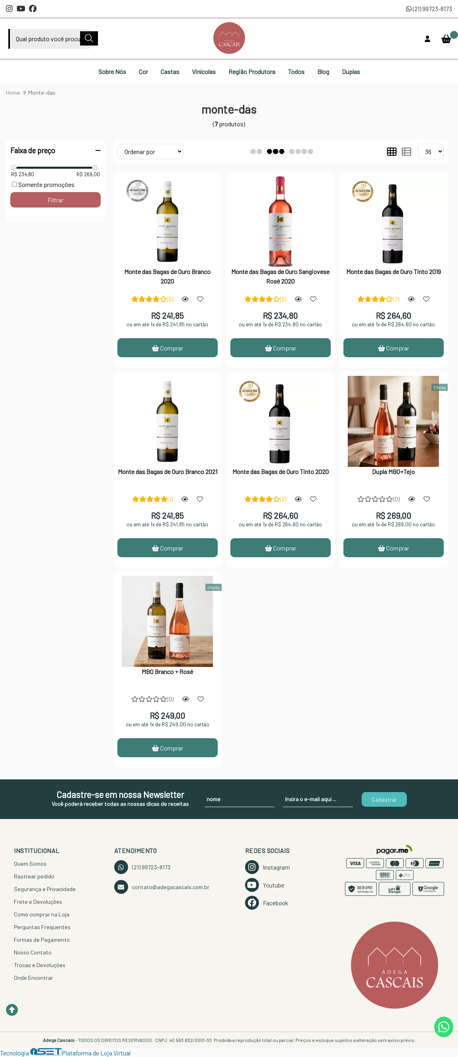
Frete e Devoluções (38, 901)
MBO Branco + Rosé (167, 671)
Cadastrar (384, 799)
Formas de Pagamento (42, 939)
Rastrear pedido (34, 876)
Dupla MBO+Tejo (393, 471)
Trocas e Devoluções (39, 965)
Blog (323, 71)
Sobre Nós (112, 71)
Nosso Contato (33, 952)
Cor (143, 71)
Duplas (351, 71)
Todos (296, 71)
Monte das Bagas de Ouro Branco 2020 (167, 276)
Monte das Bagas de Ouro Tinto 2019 (393, 271)
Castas (170, 71)
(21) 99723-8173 (429, 8)
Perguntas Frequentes (42, 927)
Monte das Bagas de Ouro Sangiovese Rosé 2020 (280, 276)
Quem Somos (30, 863)
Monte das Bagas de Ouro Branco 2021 (167, 471)
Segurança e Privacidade (45, 889)
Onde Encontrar (33, 977)
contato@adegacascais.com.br (161, 887)
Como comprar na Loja (41, 914)
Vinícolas (204, 71)
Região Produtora (251, 71)
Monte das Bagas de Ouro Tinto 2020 (280, 471)
